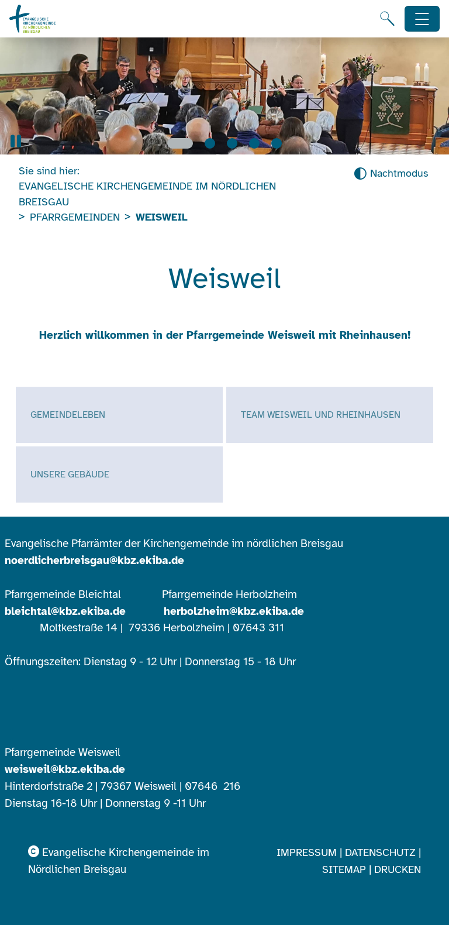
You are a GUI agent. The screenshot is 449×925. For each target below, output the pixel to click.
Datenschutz (380, 852)
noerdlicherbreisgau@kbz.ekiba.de (94, 560)
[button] (16, 141)
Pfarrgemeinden (75, 217)
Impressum (307, 852)
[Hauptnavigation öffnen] (422, 19)
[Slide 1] (180, 143)
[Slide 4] (254, 143)
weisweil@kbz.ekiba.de (65, 769)
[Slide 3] (232, 143)
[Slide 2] (210, 143)
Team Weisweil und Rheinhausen (320, 415)
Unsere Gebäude (69, 474)
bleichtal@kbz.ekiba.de (65, 611)
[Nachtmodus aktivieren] (391, 173)
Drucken (397, 869)
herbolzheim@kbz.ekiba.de (234, 611)
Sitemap (344, 869)
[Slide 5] (276, 143)
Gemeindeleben (67, 415)
